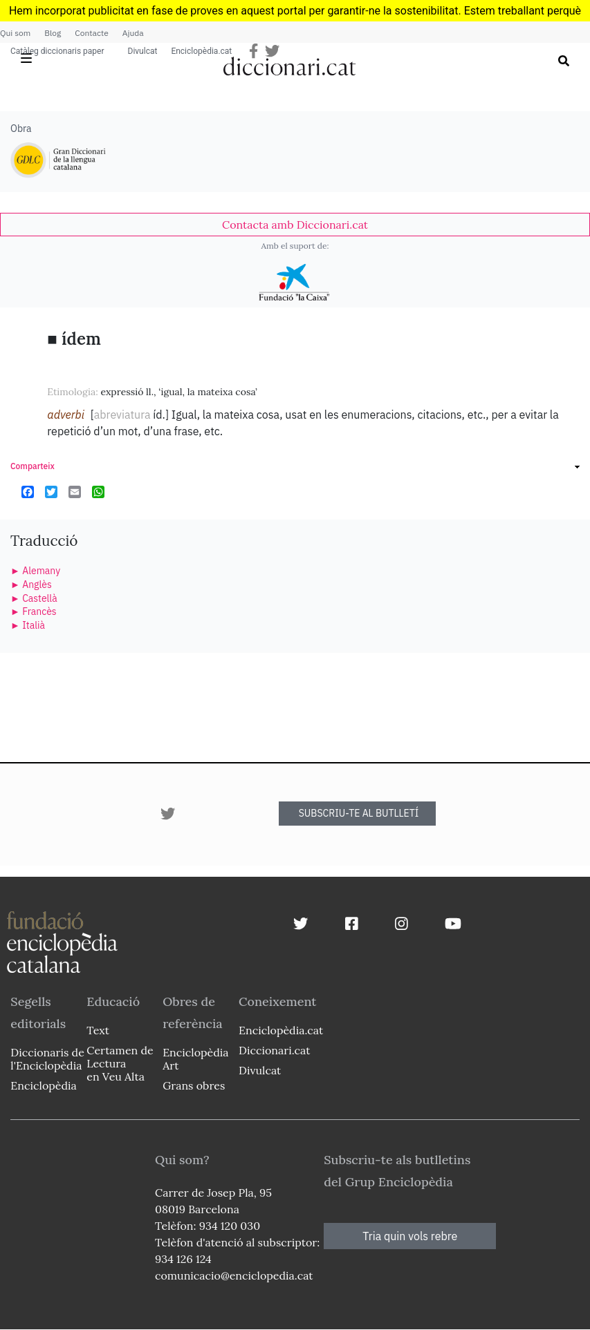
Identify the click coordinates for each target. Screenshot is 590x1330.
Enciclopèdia (43, 1085)
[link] (295, 224)
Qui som (15, 33)
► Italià (27, 625)
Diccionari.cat (274, 1050)
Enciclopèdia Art (195, 1058)
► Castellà (33, 598)
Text (97, 1030)
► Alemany (35, 570)
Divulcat (143, 51)
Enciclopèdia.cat (201, 51)
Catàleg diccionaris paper (57, 51)
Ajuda (133, 33)
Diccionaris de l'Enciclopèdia (47, 1058)
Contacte (91, 33)
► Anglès (31, 584)
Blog (52, 33)
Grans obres (194, 1085)
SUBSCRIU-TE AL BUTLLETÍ (359, 813)
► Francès (33, 611)
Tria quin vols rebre (409, 1236)
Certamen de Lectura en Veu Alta (119, 1063)
